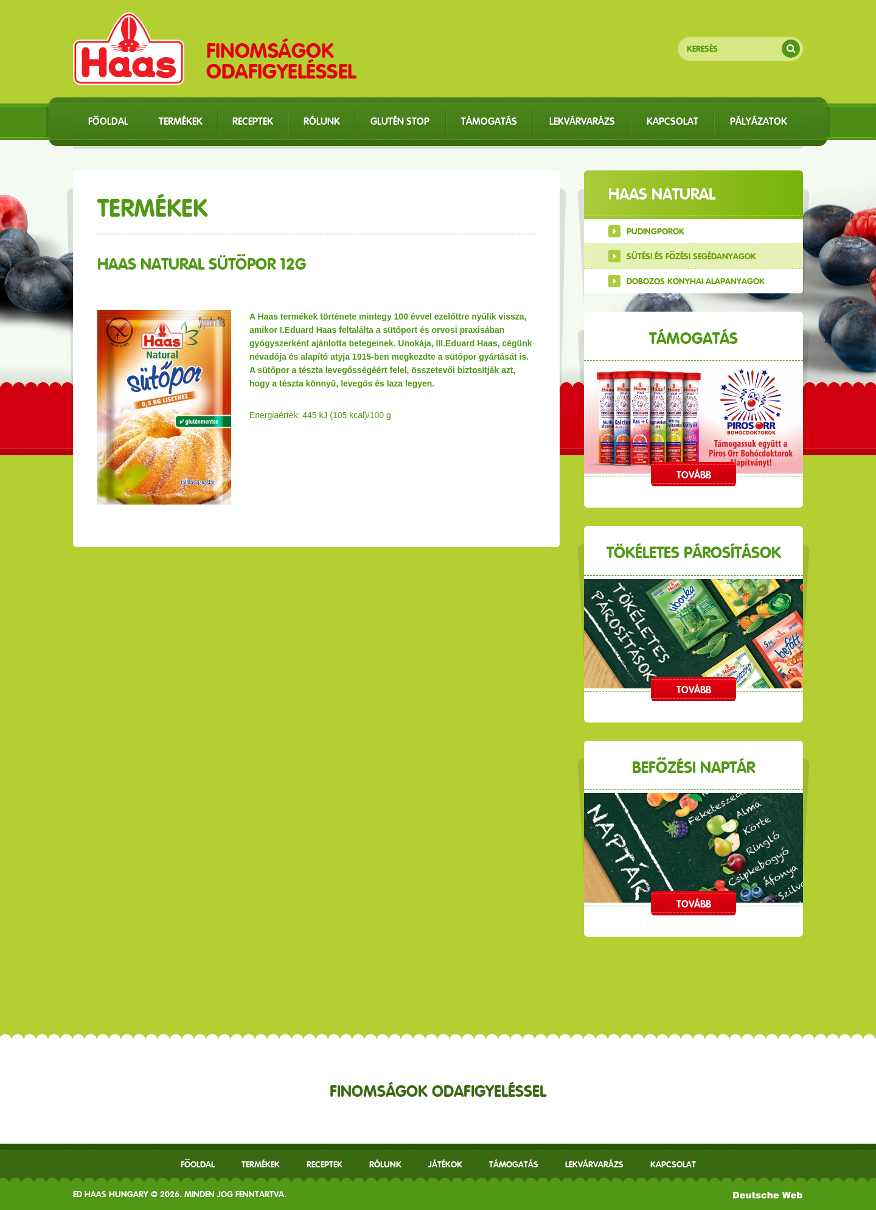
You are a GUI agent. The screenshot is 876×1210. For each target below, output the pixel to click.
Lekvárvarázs (594, 1164)
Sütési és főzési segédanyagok (691, 256)
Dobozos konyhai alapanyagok (696, 281)
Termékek (261, 1164)
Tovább (693, 475)
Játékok (445, 1164)
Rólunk (385, 1164)
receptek (324, 1164)
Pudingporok (655, 231)
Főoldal (198, 1164)
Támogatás (513, 1164)
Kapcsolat (673, 1164)
